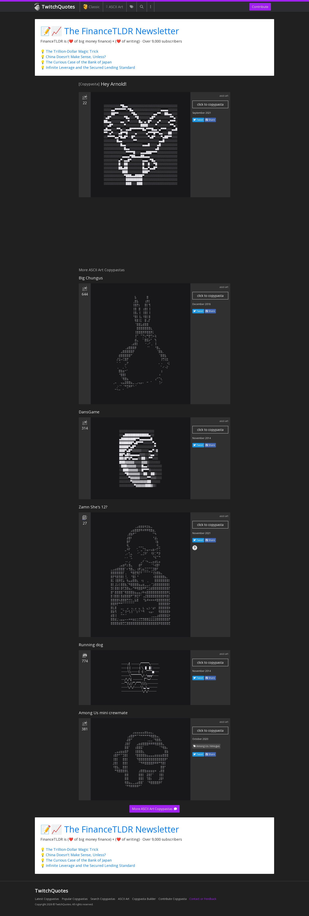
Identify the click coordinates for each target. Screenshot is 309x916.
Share (210, 119)
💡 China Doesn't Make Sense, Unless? (73, 56)
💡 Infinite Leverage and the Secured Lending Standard (87, 67)
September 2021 (201, 113)
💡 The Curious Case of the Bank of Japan (76, 62)
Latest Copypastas (47, 899)
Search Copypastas (103, 899)
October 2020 (200, 739)
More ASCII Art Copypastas (154, 809)
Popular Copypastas (75, 899)
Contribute (260, 7)
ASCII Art (114, 6)
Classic (91, 7)
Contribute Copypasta (172, 899)
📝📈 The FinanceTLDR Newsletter (109, 31)
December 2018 (201, 304)
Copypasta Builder (144, 899)
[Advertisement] (154, 234)
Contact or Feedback (202, 899)
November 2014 (201, 438)
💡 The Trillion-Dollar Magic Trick (69, 51)
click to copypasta (210, 104)
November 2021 (201, 533)
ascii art (223, 95)
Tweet (198, 119)
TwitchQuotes (55, 7)
